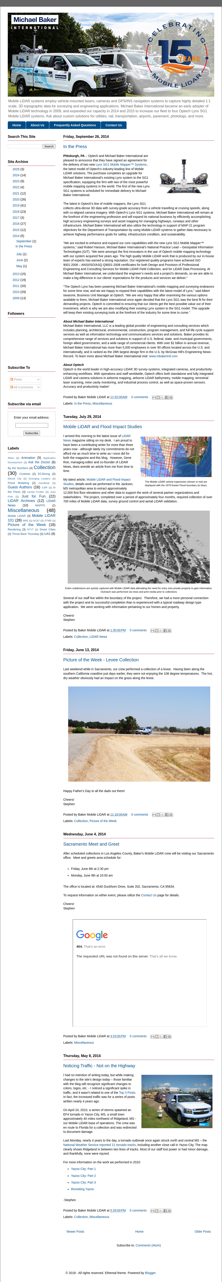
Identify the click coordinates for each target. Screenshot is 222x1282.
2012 (16, 280)
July (19, 254)
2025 (16, 169)
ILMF (45, 487)
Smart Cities (48, 529)
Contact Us (113, 125)
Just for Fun (34, 496)
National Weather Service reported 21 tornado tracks (99, 1145)
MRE (25, 520)
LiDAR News (98, 636)
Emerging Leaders (39, 478)
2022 (16, 187)
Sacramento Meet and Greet (91, 844)
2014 (16, 236)
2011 (16, 286)
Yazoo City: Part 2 (83, 1176)
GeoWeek (44, 483)
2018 (16, 211)
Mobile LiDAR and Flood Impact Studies (102, 426)
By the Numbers (18, 468)
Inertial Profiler (35, 492)
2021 (16, 193)
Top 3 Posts (127, 1092)
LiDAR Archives (21, 501)
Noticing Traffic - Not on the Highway (99, 1065)
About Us (37, 125)
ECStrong (44, 473)
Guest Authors (20, 487)
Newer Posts (75, 1231)
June (20, 260)
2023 (16, 181)
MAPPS (40, 505)
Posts (16, 379)
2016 (16, 223)
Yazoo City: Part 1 (83, 1169)
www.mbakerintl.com (163, 356)
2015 (16, 230)
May (19, 266)
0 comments (139, 397)
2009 (16, 298)
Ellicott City (15, 478)
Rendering (14, 529)
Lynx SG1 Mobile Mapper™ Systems (121, 164)
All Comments (21, 387)
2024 (16, 175)
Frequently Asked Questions (75, 125)
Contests (24, 473)
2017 (16, 217)
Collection (81, 636)
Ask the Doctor (39, 462)
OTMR (48, 520)
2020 (16, 199)
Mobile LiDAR (17, 516)
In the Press (75, 146)
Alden (11, 458)
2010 (16, 292)
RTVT (30, 529)
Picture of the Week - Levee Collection (101, 659)
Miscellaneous (102, 403)
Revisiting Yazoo (82, 1189)
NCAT (36, 520)
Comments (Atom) (148, 1245)
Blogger (150, 1273)
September (24, 241)
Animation (28, 457)
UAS (47, 534)
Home (16, 125)
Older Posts (203, 1231)
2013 (16, 274)
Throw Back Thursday (25, 534)
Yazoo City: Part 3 (83, 1182)
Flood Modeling (18, 483)
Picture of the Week (103, 821)
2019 (16, 205)
